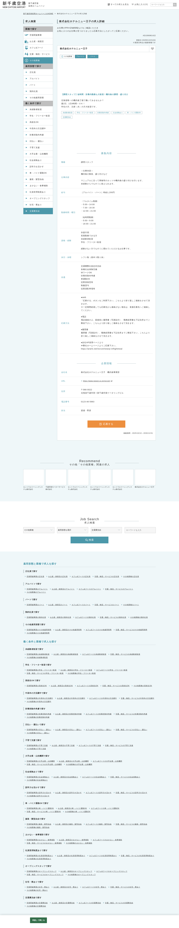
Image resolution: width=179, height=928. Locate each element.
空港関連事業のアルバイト (37, 589)
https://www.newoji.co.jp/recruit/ (96, 381)
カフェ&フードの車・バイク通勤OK (105, 808)
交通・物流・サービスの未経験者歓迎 (125, 654)
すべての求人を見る (120, 4)
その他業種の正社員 (131, 576)
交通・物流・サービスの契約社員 (113, 617)
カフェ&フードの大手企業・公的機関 (107, 761)
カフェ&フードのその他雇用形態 (99, 630)
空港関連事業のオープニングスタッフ (42, 871)
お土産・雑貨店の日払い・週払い (68, 730)
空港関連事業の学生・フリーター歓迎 (42, 670)
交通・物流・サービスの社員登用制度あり (137, 856)
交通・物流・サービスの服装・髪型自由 (131, 824)
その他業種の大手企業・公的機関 (79, 764)
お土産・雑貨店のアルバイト (63, 589)
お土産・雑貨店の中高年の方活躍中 (71, 698)
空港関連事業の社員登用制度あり (40, 856)
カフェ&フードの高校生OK (87, 686)
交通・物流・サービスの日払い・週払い (131, 730)
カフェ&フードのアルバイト (90, 589)
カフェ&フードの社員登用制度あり (103, 856)
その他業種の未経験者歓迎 (37, 657)
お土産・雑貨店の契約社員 (60, 617)
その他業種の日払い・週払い (38, 733)
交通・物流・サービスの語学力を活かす (131, 793)
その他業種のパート (131, 605)
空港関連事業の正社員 (35, 576)
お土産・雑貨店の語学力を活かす (68, 793)
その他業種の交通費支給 (36, 906)
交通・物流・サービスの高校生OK (116, 686)
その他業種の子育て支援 (36, 749)
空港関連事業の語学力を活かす (39, 793)
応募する (106, 424)
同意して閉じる (38, 920)
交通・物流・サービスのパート (107, 605)
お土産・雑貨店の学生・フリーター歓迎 (76, 670)
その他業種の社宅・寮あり (37, 890)
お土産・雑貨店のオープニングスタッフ (76, 871)
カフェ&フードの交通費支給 (90, 903)
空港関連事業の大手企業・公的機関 (41, 761)
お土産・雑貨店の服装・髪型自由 (68, 824)
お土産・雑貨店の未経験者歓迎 (66, 654)
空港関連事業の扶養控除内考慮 (39, 714)
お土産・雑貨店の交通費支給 (63, 903)
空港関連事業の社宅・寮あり (38, 887)
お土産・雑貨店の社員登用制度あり (71, 856)
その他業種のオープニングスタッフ (82, 875)
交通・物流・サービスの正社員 (107, 576)
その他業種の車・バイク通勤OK (77, 812)
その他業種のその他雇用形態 (38, 633)
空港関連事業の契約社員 (36, 617)
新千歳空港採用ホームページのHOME (38, 14)
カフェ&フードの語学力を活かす (99, 793)
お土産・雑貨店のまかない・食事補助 (74, 840)
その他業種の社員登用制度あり (39, 859)
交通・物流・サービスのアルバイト (119, 589)
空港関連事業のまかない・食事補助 (41, 840)
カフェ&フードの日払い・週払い (99, 730)
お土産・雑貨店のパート (58, 605)
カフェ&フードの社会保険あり (94, 777)
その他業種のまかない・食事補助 (79, 843)
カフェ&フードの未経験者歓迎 (94, 654)
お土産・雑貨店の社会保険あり (66, 777)
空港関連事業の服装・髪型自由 (39, 824)
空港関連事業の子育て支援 (37, 745)
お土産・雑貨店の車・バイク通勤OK (72, 808)
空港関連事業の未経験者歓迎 (38, 654)
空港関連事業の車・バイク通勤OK (40, 808)
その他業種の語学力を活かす (38, 796)
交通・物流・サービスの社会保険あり (125, 777)
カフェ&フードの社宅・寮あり (94, 887)
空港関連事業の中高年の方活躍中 (40, 698)
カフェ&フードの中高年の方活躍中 (103, 698)
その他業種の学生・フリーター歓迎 (82, 673)
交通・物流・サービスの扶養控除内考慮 (131, 714)
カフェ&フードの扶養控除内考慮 (99, 714)
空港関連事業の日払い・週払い (39, 730)
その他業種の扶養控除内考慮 (38, 717)
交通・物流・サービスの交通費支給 (119, 903)
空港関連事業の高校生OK (37, 686)
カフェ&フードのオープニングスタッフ (111, 871)
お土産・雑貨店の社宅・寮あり (66, 887)
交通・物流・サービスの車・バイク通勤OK (44, 812)
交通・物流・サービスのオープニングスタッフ (45, 875)
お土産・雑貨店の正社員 (58, 576)
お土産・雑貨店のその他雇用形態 (68, 630)
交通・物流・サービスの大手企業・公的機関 (44, 764)
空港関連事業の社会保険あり (38, 777)
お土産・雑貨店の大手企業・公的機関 (74, 761)
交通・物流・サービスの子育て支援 (119, 745)
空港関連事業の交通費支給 (37, 903)
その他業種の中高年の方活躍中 (39, 701)
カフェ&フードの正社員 (81, 576)
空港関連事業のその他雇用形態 (39, 630)
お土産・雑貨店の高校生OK (62, 686)
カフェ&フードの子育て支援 (90, 745)
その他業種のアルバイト (36, 592)
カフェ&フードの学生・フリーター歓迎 (111, 670)
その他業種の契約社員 (139, 617)
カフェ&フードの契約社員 (85, 617)
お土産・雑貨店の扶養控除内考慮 (68, 714)
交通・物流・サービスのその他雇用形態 (131, 630)
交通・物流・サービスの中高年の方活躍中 (137, 698)
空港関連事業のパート (35, 605)
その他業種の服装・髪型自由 (38, 827)
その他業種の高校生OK (143, 686)
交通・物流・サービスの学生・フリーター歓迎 (45, 673)
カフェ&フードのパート (81, 605)
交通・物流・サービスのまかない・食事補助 (44, 843)
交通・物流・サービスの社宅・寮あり (125, 887)
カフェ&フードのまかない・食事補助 (107, 840)
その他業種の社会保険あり (37, 780)
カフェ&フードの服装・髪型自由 (99, 824)
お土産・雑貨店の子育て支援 (63, 745)
